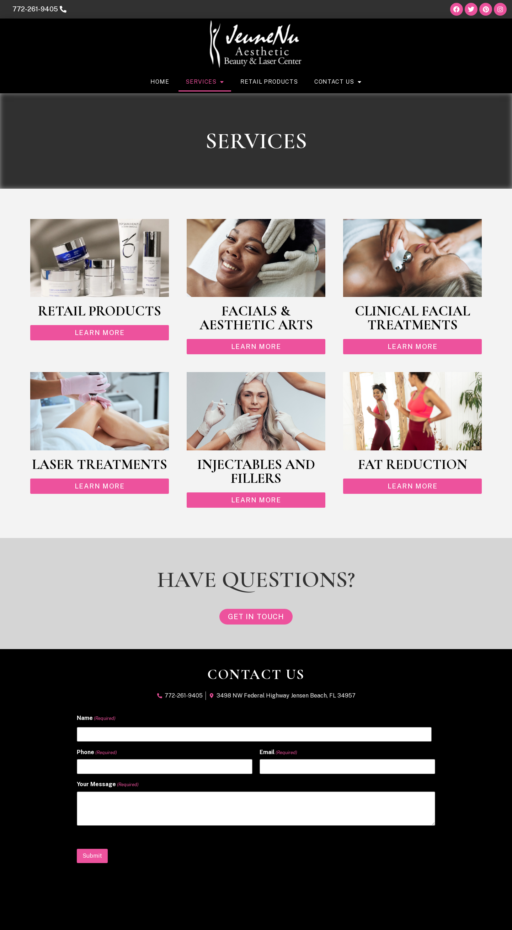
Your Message (108, 784)
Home (159, 81)
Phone (97, 752)
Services (205, 81)
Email (278, 752)
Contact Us (338, 81)
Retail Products (269, 81)
